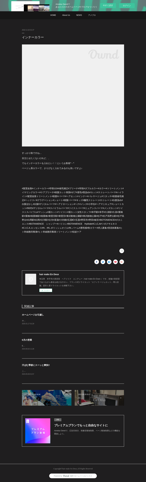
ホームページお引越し (33, 314)
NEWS (79, 15)
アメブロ (92, 15)
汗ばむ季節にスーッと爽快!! (36, 365)
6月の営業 (27, 340)
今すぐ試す (108, 5)
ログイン (127, 5)
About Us (66, 15)
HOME (53, 15)
